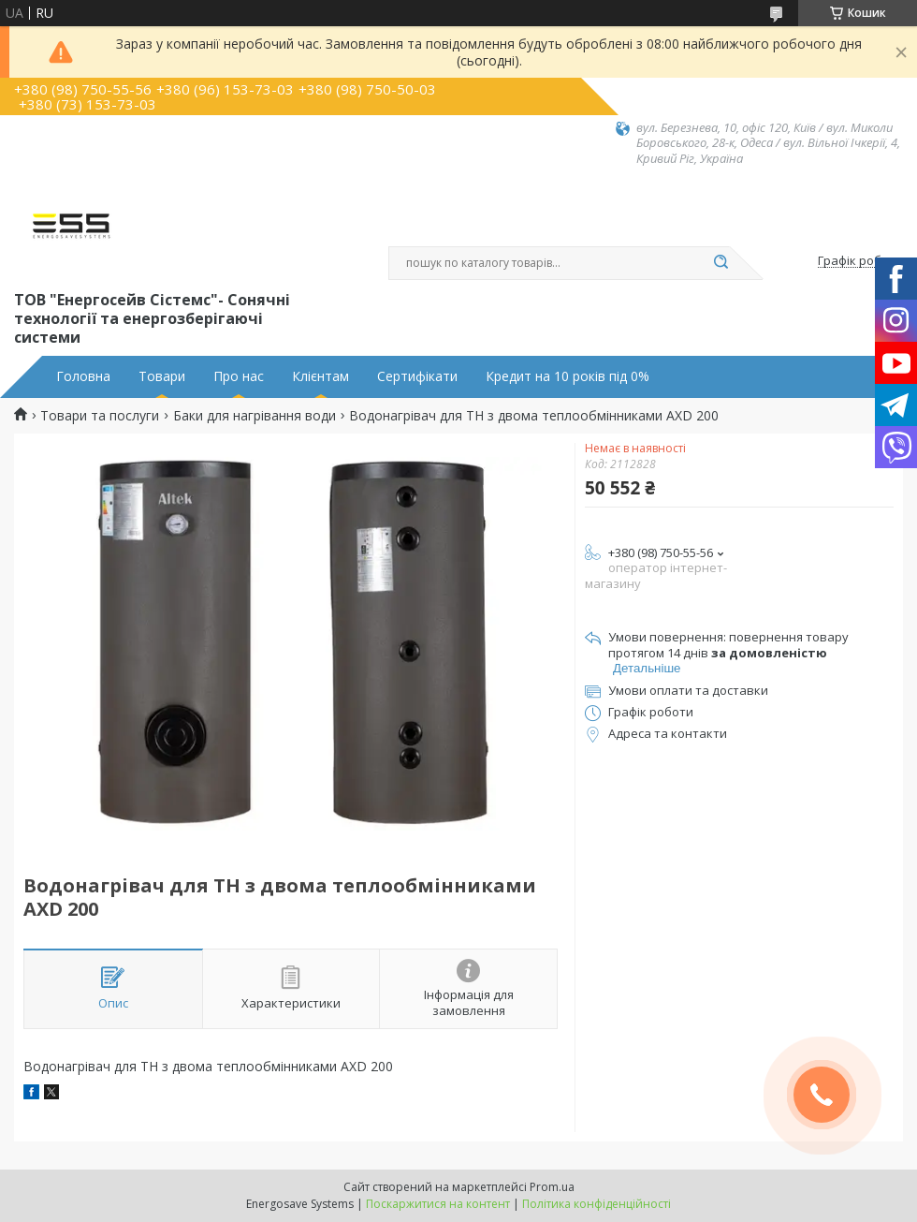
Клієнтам (320, 376)
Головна (83, 376)
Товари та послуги (99, 415)
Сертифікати (417, 376)
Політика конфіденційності (596, 1204)
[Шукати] (720, 263)
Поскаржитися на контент (438, 1204)
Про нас (238, 376)
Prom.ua (552, 1187)
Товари (161, 376)
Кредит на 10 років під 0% (567, 376)
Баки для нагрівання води (254, 415)
